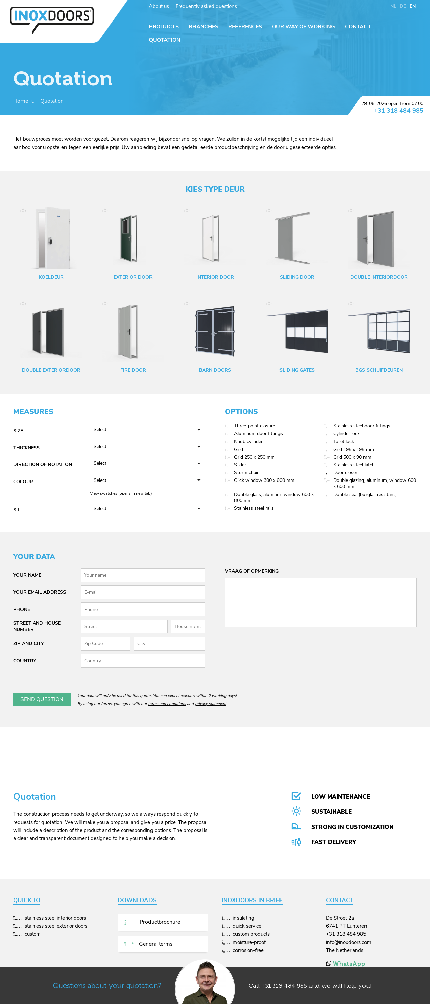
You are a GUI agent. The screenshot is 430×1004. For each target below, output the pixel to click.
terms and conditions (167, 703)
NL (393, 6)
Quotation (164, 40)
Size (18, 431)
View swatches (103, 493)
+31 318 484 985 (398, 111)
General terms (148, 944)
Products (164, 26)
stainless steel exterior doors (56, 926)
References (245, 26)
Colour (23, 481)
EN (413, 6)
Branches (203, 26)
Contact (358, 26)
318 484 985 (290, 985)
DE (403, 6)
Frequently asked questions (206, 6)
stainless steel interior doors (55, 918)
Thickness (26, 448)
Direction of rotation (42, 464)
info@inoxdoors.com (348, 942)
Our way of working (303, 26)
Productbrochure (152, 922)
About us (159, 6)
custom (33, 934)
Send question (41, 699)
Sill (18, 510)
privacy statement (210, 703)
